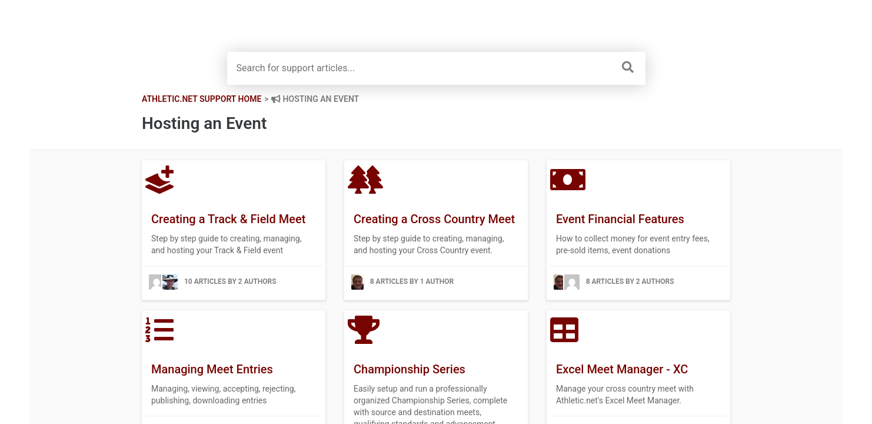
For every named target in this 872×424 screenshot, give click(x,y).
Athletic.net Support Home (201, 99)
